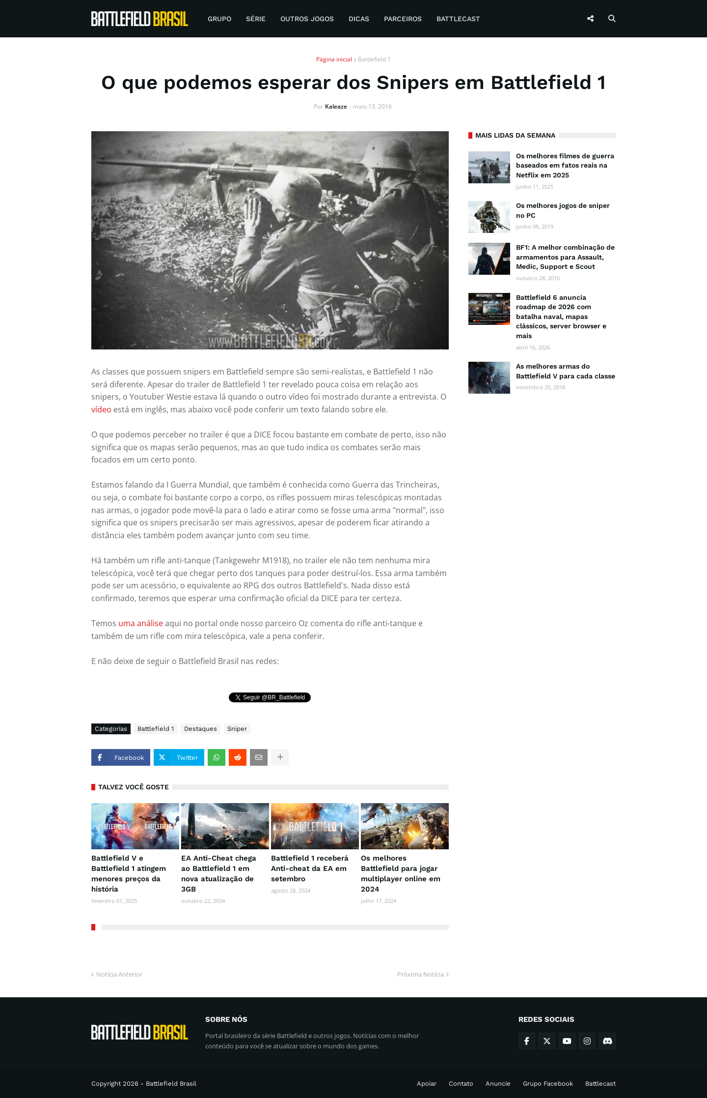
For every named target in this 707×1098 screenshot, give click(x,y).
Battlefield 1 (374, 59)
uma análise (140, 623)
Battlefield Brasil (171, 1083)
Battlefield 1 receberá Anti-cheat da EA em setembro (310, 868)
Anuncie (498, 1083)
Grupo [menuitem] (219, 19)
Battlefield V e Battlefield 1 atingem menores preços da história (128, 874)
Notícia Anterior (119, 974)
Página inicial (334, 59)
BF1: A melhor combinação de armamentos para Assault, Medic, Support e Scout (565, 256)
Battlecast (600, 1083)
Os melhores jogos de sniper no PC (563, 210)
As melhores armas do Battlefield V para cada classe (565, 371)
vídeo (101, 409)
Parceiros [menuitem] (403, 19)
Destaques (200, 728)
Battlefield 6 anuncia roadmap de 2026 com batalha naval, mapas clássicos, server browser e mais (561, 316)
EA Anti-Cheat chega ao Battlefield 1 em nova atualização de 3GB (218, 874)
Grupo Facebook (548, 1083)
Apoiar (426, 1083)
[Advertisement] (542, 553)
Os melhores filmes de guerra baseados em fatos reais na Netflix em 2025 (565, 165)
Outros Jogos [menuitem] (307, 19)
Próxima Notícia (420, 974)
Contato (461, 1083)
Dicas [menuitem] (359, 19)
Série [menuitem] (256, 19)
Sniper (237, 728)
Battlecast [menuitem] (458, 19)
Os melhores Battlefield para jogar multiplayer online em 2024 (400, 874)
